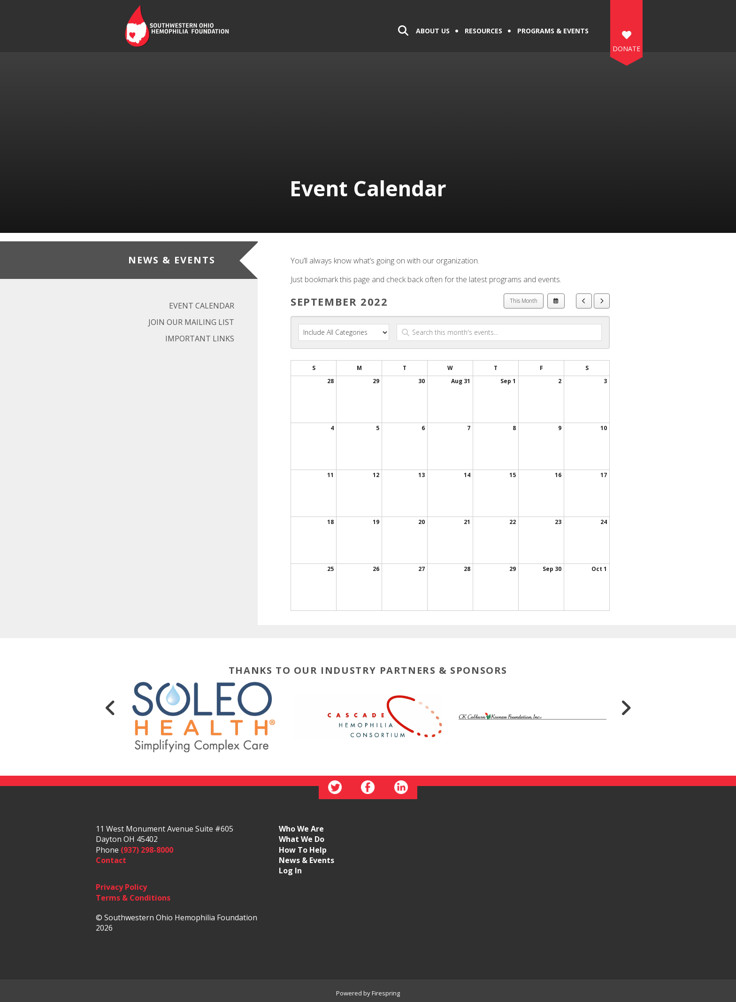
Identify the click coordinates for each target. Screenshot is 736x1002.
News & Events (306, 860)
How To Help (303, 850)
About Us (433, 30)
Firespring (386, 993)
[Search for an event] (499, 332)
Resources (483, 30)
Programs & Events (553, 30)
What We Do (301, 839)
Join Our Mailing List (191, 322)
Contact (111, 860)
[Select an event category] (344, 332)
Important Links (199, 338)
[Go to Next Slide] (626, 707)
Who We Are (301, 829)
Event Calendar (201, 306)
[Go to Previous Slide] (110, 707)
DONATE (626, 48)
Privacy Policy (121, 887)
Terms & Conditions (133, 898)
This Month (523, 301)
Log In (290, 870)
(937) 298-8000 (147, 850)
